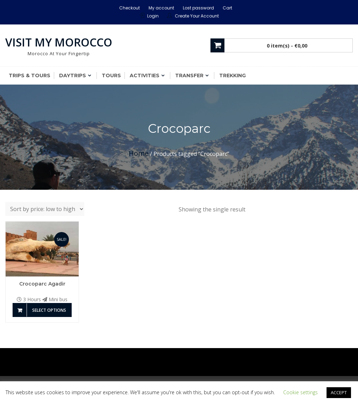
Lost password (198, 8)
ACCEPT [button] (339, 392)
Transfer (189, 75)
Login (153, 16)
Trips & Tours (29, 75)
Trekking (232, 75)
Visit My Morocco (58, 42)
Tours (111, 75)
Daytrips (72, 75)
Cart (227, 8)
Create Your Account (197, 16)
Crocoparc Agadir (42, 284)
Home (139, 153)
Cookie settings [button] (300, 392)
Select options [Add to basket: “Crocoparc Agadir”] (49, 310)
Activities (144, 75)
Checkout (129, 8)
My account (161, 8)
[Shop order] (44, 209)
